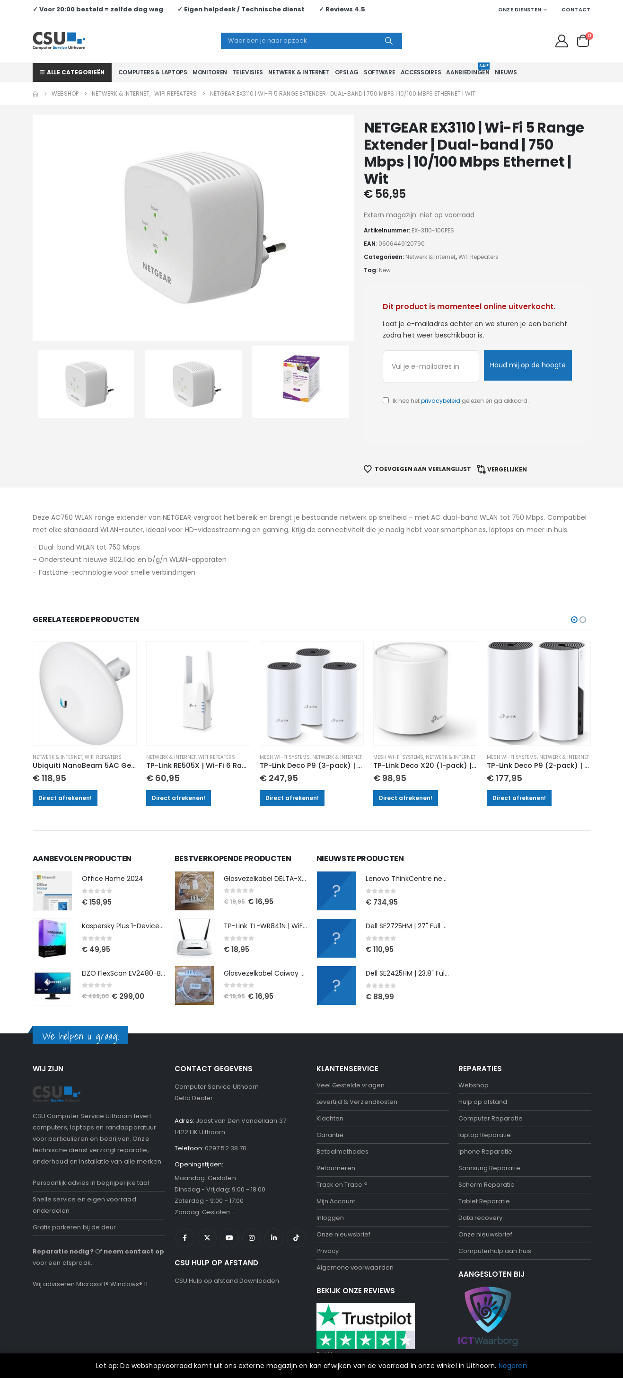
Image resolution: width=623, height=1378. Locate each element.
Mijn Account (336, 1156)
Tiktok (296, 1193)
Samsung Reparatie (489, 1123)
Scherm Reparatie (486, 1140)
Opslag (347, 72)
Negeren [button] (513, 1365)
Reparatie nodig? (63, 1206)
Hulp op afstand (483, 1057)
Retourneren (336, 1123)
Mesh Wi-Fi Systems (286, 712)
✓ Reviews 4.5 (342, 9)
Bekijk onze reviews (346, 1309)
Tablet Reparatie (484, 1156)
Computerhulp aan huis (494, 1206)
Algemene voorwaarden (355, 1222)
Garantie (330, 1090)
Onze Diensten (520, 9)
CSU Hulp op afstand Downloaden (227, 1236)
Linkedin (273, 1193)
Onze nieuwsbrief (343, 1189)
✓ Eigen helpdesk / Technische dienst (241, 9)
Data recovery (480, 1173)
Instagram (251, 1193)
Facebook (184, 1193)
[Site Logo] (59, 41)
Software (379, 72)
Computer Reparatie (490, 1073)
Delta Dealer (194, 1053)
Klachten (330, 1073)
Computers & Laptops (152, 72)
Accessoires (421, 72)
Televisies (247, 72)
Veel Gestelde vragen (350, 1040)
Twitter (207, 1193)
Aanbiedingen (467, 69)
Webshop (473, 1040)
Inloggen (330, 1173)
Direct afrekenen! (70, 753)
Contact (576, 9)
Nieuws (506, 72)
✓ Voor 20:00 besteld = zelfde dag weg (98, 9)
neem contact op (134, 1206)
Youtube (229, 1193)
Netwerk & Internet (299, 72)
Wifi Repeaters (107, 712)
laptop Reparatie (484, 1090)
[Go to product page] (88, 649)
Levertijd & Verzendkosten (357, 1057)
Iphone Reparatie (485, 1106)
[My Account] (561, 41)
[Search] (389, 41)
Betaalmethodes (342, 1106)
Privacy (327, 1206)
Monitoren (210, 72)
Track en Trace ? (342, 1140)
